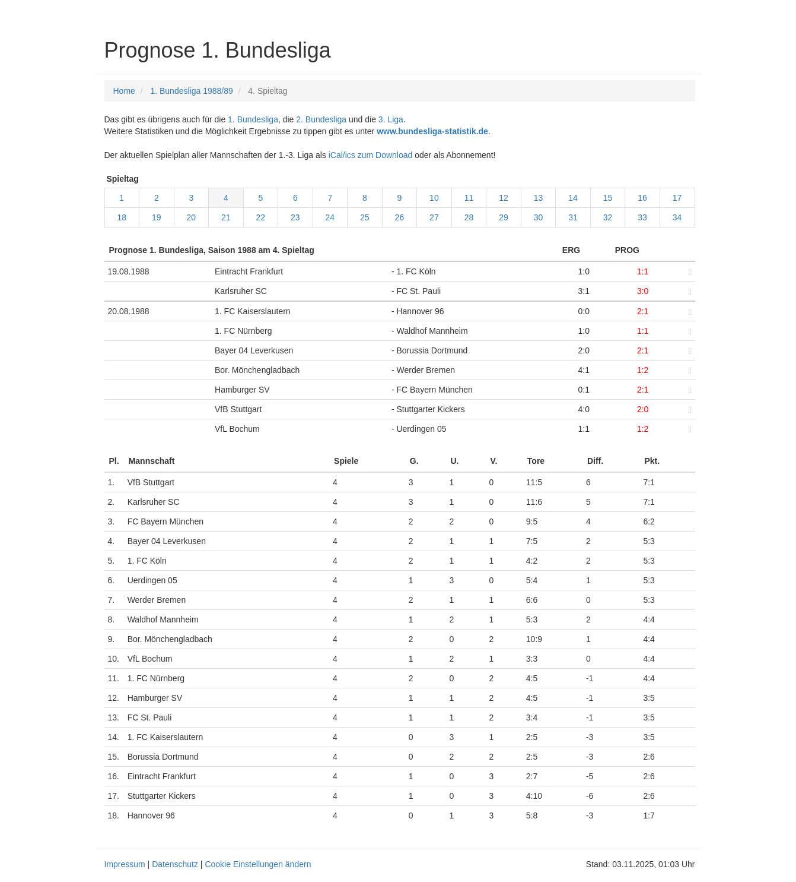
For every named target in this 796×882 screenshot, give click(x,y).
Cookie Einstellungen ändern (258, 864)
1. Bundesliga (253, 119)
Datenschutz (175, 864)
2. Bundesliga (321, 119)
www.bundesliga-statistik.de (432, 131)
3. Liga (390, 119)
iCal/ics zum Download (371, 155)
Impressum (124, 864)
